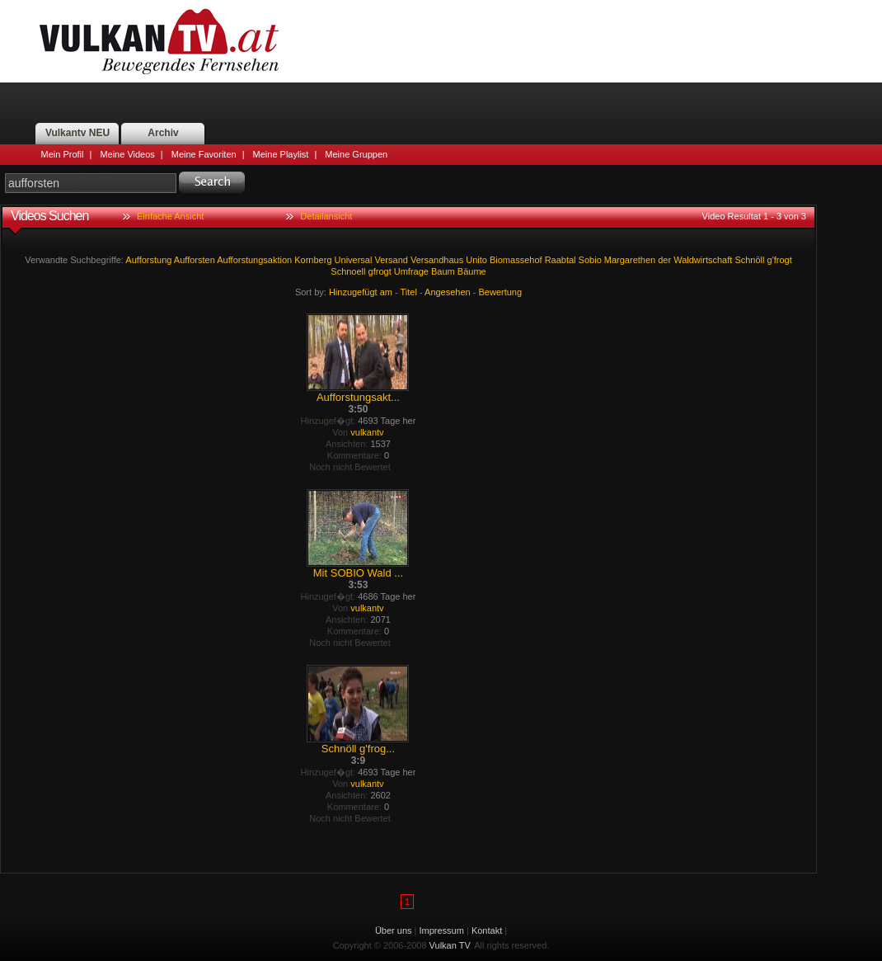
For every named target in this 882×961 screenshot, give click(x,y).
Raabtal (560, 260)
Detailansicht (326, 216)
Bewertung (501, 292)
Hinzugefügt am (360, 292)
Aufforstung (148, 260)
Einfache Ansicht (170, 216)
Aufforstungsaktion (254, 260)
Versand (391, 260)
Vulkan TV (159, 41)
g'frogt (779, 260)
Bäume (471, 271)
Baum (443, 271)
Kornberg (312, 260)
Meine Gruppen (356, 154)
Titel (409, 292)
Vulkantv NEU (77, 133)
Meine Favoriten (204, 154)
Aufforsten (194, 260)
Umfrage (411, 271)
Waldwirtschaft (702, 260)
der (664, 260)
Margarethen (629, 260)
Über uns (393, 930)
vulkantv (366, 432)
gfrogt (380, 271)
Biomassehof (516, 260)
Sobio (590, 260)
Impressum (442, 930)
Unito (476, 260)
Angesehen (448, 292)
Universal (354, 260)
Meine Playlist (281, 154)
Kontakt (486, 930)
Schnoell (348, 271)
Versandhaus (437, 260)
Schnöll (749, 260)
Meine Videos (127, 154)
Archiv (163, 133)
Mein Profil (62, 154)
